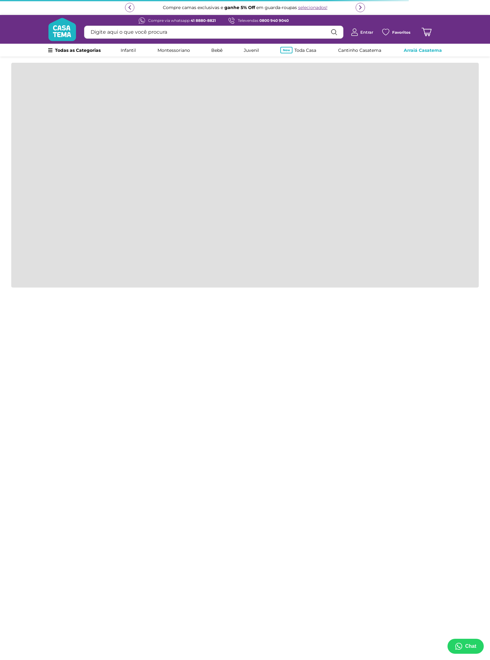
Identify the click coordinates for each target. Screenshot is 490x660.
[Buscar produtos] (334, 32)
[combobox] (213, 32)
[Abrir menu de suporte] (466, 646)
